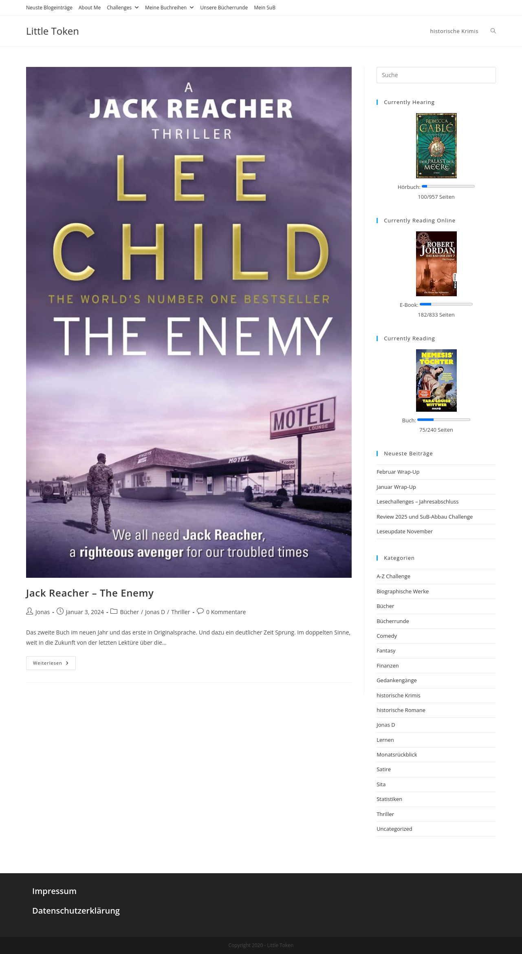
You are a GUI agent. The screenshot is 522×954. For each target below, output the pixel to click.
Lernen (385, 739)
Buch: (409, 420)
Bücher (129, 612)
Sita (381, 784)
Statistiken (389, 799)
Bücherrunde (393, 621)
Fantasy (386, 650)
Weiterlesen (51, 663)
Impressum (54, 890)
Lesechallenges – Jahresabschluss (417, 501)
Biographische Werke (403, 591)
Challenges (123, 7)
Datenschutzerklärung (76, 910)
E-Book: (409, 304)
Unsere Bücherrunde (224, 7)
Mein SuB (264, 7)
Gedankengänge (397, 680)
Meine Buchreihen (169, 7)
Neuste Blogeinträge (49, 7)
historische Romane (401, 710)
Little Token (52, 31)
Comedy (387, 635)
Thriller (180, 612)
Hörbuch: (409, 187)
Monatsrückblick (397, 754)
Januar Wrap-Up (396, 486)
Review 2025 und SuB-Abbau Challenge (425, 516)
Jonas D (155, 612)
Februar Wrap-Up (398, 471)
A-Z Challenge (393, 576)
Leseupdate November (405, 531)
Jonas (42, 612)
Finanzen (388, 665)
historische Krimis (399, 695)
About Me (90, 7)
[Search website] (493, 31)
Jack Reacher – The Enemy (90, 592)
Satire (384, 769)
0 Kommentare (226, 612)
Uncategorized (394, 828)
